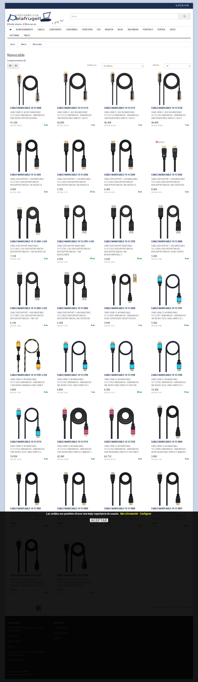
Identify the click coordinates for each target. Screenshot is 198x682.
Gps (99, 29)
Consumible (72, 29)
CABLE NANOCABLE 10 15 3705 (166, 375)
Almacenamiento (24, 29)
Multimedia (133, 29)
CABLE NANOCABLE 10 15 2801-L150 (28, 308)
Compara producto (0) (16, 60)
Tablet (27, 35)
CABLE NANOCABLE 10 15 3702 (72, 375)
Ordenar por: (92, 65)
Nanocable (37, 44)
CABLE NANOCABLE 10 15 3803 (72, 508)
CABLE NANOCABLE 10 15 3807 (166, 508)
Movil (120, 29)
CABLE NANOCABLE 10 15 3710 (25, 441)
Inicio (12, 44)
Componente (55, 29)
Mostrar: (156, 65)
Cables (41, 29)
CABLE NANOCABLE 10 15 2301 (25, 174)
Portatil (161, 29)
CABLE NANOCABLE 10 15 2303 (119, 174)
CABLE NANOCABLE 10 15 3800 (166, 441)
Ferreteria (87, 29)
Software (14, 35)
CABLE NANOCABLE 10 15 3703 (119, 375)
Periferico (148, 29)
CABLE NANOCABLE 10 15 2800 (166, 241)
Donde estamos (14, 24)
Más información (129, 513)
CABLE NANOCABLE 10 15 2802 (72, 308)
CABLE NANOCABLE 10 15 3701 (166, 308)
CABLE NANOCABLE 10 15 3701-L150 (28, 375)
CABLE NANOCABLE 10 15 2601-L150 (28, 241)
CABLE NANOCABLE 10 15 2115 (119, 108)
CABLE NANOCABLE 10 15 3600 (119, 308)
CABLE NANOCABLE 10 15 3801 (25, 508)
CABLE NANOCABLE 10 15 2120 (166, 108)
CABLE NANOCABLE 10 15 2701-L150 (75, 241)
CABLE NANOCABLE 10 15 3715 (72, 441)
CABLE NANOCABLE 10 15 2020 (25, 108)
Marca (23, 44)
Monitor (109, 29)
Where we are (29, 24)
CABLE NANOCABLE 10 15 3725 (119, 441)
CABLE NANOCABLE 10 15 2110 (72, 108)
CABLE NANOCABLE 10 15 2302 (72, 174)
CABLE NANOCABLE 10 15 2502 (166, 174)
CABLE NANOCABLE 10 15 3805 (119, 508)
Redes (173, 29)
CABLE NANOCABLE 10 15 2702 (119, 241)
